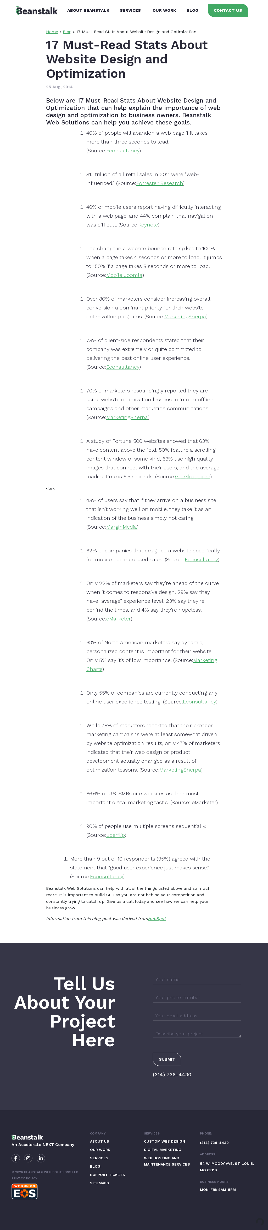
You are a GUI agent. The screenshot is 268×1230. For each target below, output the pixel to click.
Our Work (164, 10)
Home (52, 31)
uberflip (115, 835)
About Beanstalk (88, 10)
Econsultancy (122, 150)
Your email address (176, 1015)
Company (98, 1133)
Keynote (148, 225)
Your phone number (177, 997)
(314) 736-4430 (172, 1074)
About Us (99, 1141)
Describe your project (179, 1033)
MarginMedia (121, 527)
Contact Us (228, 10)
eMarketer (118, 619)
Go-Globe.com (192, 476)
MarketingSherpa (185, 316)
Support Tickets (107, 1175)
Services (130, 10)
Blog (192, 10)
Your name (167, 979)
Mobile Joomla (124, 275)
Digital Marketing (162, 1150)
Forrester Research (159, 183)
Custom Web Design (164, 1141)
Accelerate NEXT (36, 1144)
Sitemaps (99, 1183)
